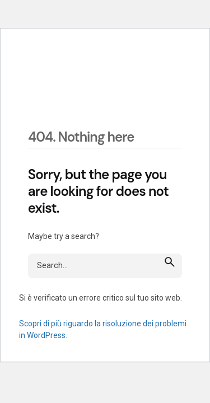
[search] (169, 261)
